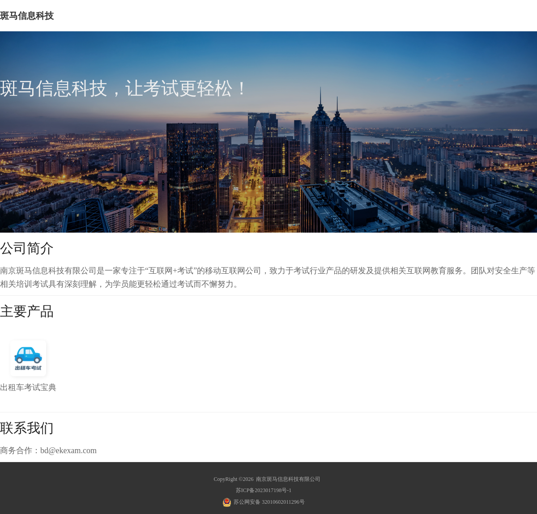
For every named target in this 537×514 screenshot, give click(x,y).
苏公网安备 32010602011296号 (269, 502)
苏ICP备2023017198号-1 (264, 490)
